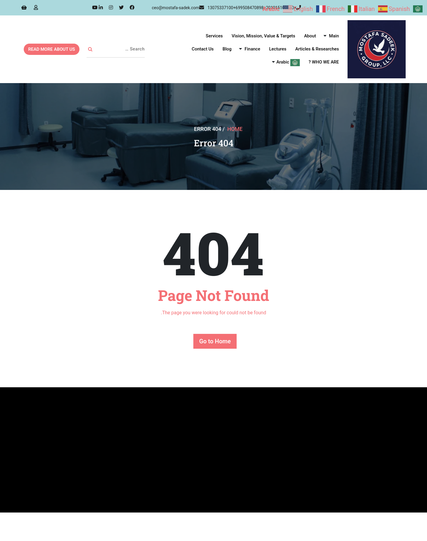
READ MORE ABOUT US (51, 49)
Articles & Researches (317, 49)
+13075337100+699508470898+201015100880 (254, 7)
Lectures (277, 49)
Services (214, 36)
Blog (226, 49)
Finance (252, 49)
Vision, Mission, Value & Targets (263, 36)
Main (334, 36)
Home (235, 129)
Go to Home (215, 341)
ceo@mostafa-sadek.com (178, 7)
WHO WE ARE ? (324, 62)
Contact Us (203, 49)
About (310, 36)
